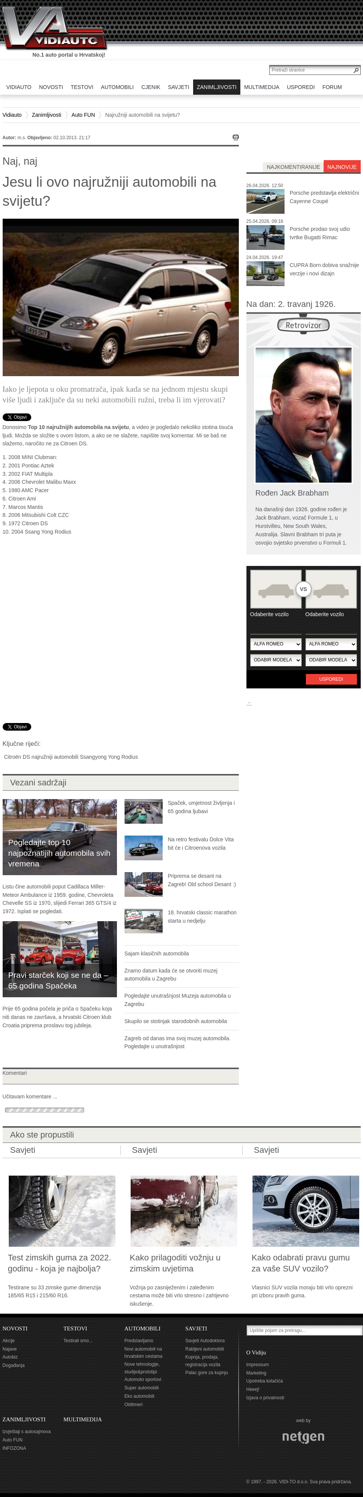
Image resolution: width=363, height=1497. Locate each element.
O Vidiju (256, 1352)
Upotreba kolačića (264, 1381)
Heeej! (253, 1389)
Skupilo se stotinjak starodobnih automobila (176, 1021)
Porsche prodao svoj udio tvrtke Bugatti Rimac (320, 233)
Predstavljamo (139, 1340)
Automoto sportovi (143, 1379)
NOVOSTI (15, 1328)
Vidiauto (12, 115)
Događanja (14, 1365)
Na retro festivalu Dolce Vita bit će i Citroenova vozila (201, 843)
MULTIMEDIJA (83, 1419)
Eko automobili (140, 1396)
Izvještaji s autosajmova (27, 1431)
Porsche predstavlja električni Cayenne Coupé (324, 197)
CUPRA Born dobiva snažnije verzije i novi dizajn (324, 269)
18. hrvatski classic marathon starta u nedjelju (202, 916)
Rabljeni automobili (204, 1349)
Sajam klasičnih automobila (157, 953)
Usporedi (331, 679)
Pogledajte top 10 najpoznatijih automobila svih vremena (59, 853)
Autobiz (10, 1357)
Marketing (256, 1373)
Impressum (257, 1364)
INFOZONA (14, 1448)
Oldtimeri (134, 1404)
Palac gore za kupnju (206, 1372)
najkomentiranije (293, 167)
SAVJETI (196, 1328)
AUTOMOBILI (143, 1328)
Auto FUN (83, 115)
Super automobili (142, 1388)
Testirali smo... (78, 1340)
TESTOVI (75, 1328)
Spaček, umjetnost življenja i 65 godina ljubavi (201, 807)
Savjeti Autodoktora (205, 1340)
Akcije (9, 1340)
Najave (10, 1349)
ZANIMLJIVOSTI (24, 1419)
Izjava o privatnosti (265, 1397)
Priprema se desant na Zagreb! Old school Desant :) (202, 880)
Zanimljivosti (46, 115)
